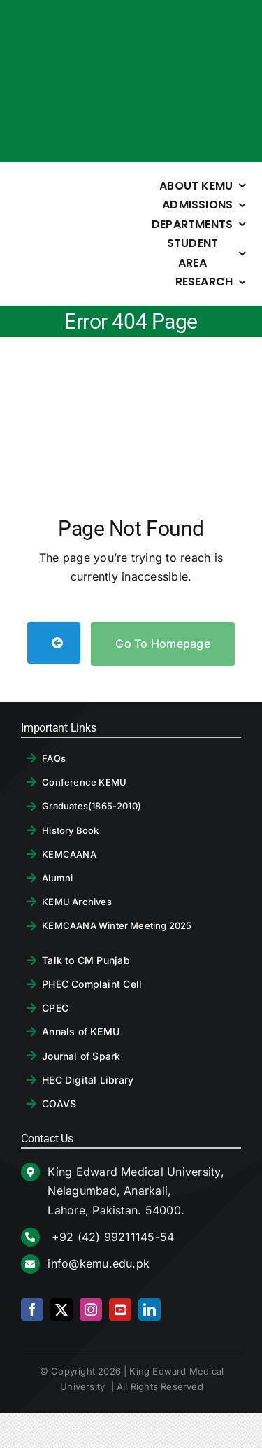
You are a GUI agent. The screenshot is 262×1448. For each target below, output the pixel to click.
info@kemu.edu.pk (99, 1263)
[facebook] (32, 1309)
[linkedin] (149, 1309)
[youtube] (120, 1309)
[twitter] (61, 1309)
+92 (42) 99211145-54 (111, 1237)
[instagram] (91, 1309)
